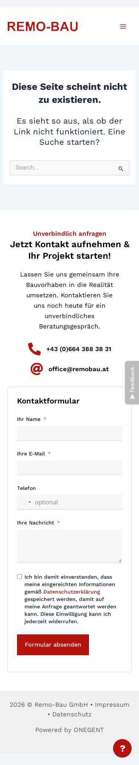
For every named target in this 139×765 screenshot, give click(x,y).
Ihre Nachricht (35, 523)
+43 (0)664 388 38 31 (78, 349)
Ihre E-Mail (31, 454)
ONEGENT (89, 729)
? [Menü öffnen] (122, 748)
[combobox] (25, 502)
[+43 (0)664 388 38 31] (34, 349)
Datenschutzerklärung (71, 592)
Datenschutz (72, 714)
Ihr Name (28, 419)
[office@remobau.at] (36, 369)
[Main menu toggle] (123, 26)
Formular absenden (53, 644)
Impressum (112, 704)
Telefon (26, 488)
